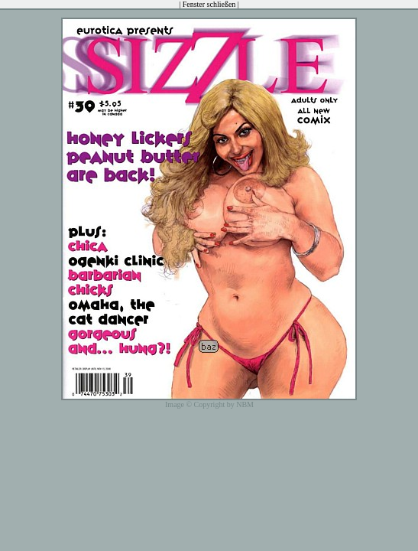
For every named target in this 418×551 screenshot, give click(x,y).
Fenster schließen (209, 4)
